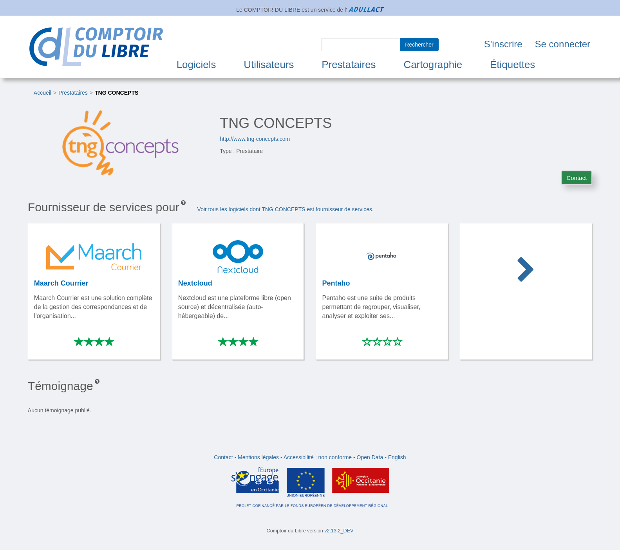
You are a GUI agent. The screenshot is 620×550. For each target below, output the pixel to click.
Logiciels (196, 64)
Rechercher (419, 44)
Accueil (42, 93)
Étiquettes (512, 64)
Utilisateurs (269, 64)
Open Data (370, 457)
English (397, 457)
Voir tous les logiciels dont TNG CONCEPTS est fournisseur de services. (285, 209)
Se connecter (562, 44)
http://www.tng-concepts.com (255, 139)
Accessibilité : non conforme (318, 457)
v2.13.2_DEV (338, 531)
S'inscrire (503, 44)
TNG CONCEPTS (116, 93)
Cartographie (432, 64)
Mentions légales (258, 457)
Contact (576, 177)
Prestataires (349, 64)
